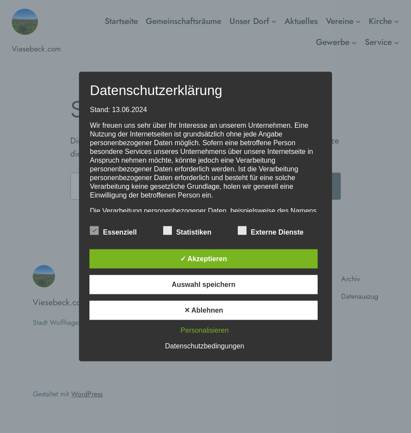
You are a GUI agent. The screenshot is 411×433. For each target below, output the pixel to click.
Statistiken (187, 231)
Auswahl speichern (204, 284)
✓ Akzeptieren (203, 259)
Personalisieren (205, 330)
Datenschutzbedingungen (204, 346)
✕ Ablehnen (203, 310)
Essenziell (113, 231)
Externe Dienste (271, 231)
